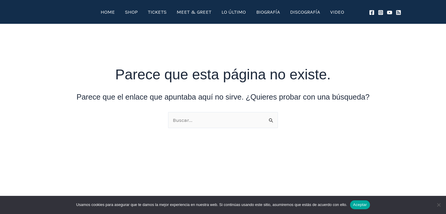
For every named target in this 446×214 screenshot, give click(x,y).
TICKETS (163, 12)
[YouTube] (389, 12)
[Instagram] (380, 12)
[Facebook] (371, 12)
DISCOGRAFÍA (291, 12)
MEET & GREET (195, 12)
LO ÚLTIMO (229, 12)
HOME (124, 12)
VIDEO (318, 12)
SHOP (142, 12)
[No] (439, 205)
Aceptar (360, 204)
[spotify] (398, 12)
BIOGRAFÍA (259, 12)
